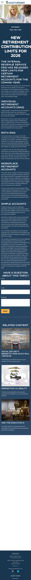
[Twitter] (15, 571)
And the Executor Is (12, 423)
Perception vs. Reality (14, 388)
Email (2, 288)
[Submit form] (5, 311)
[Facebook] (13, 571)
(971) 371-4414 (17, 556)
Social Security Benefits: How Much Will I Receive (15, 353)
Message (3, 297)
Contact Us (15, 566)
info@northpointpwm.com (15, 568)
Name (3, 278)
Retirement (15, 578)
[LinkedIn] (18, 571)
